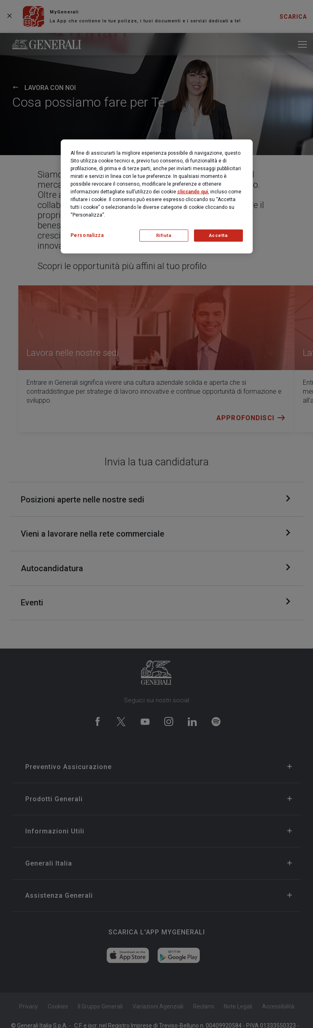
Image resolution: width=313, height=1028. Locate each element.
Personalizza (87, 235)
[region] (157, 196)
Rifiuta (164, 235)
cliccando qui (192, 191)
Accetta (218, 235)
